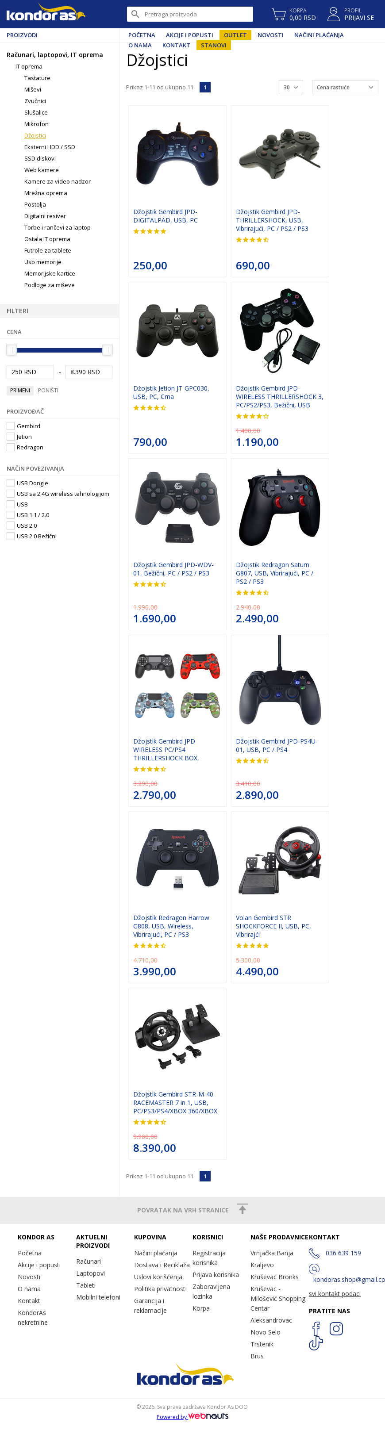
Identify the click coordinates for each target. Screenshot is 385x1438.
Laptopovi (90, 1273)
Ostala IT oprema (47, 239)
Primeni (20, 390)
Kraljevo (262, 1265)
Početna (141, 35)
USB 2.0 (22, 525)
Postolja (35, 204)
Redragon (25, 447)
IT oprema (28, 66)
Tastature (37, 78)
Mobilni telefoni (98, 1297)
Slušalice (36, 112)
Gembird (23, 426)
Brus (257, 1356)
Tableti (86, 1285)
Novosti (271, 35)
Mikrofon (36, 124)
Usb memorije (43, 262)
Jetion (19, 437)
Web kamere (41, 170)
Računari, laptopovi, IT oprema (55, 54)
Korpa (201, 1308)
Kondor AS (46, 14)
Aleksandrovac (271, 1320)
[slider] (11, 350)
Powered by (192, 1417)
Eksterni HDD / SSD (49, 147)
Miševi (32, 89)
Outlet (235, 35)
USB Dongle (27, 483)
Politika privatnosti (160, 1289)
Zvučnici (35, 101)
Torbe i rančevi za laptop (57, 227)
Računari (88, 1261)
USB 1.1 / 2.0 (28, 515)
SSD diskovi (40, 158)
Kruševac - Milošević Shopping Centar (277, 1298)
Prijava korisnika (215, 1274)
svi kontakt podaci (335, 1293)
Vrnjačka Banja (271, 1253)
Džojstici (35, 135)
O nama (29, 1289)
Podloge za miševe (49, 285)
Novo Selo (265, 1332)
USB (17, 504)
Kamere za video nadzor (57, 181)
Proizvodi (22, 35)
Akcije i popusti (189, 35)
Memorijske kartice (49, 273)
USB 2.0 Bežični (32, 536)
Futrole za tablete (47, 250)
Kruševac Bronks (274, 1277)
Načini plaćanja (319, 35)
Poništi (48, 390)
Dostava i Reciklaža (162, 1265)
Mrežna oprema (45, 193)
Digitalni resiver (45, 216)
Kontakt (29, 1300)
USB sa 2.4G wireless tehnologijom (58, 494)
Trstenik (261, 1344)
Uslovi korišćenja (158, 1277)
